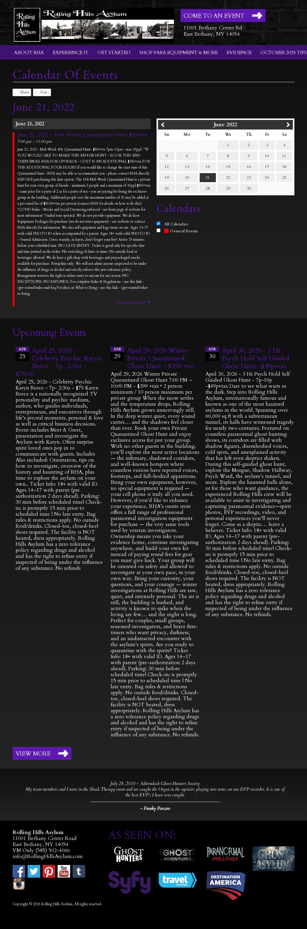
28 (208, 188)
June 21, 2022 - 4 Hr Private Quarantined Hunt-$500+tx (82, 135)
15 (228, 167)
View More (33, 754)
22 (228, 177)
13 (187, 167)
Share (21, 92)
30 (249, 188)
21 (208, 177)
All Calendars (176, 224)
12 (167, 167)
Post (41, 92)
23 (249, 177)
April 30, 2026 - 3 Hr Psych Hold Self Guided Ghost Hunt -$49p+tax (255, 358)
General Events (181, 231)
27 (187, 188)
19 (167, 177)
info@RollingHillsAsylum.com (48, 856)
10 (267, 156)
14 (208, 167)
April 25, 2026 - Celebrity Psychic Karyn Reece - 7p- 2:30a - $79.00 (58, 362)
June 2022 (225, 124)
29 (228, 188)
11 (284, 156)
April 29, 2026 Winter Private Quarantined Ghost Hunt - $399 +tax (161, 358)
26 (167, 188)
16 (249, 167)
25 (284, 177)
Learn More (131, 302)
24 (267, 177)
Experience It (70, 52)
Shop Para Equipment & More (178, 52)
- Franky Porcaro (155, 808)
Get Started (113, 52)
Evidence (239, 52)
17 (267, 167)
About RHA (29, 52)
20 (187, 177)
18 (284, 167)
